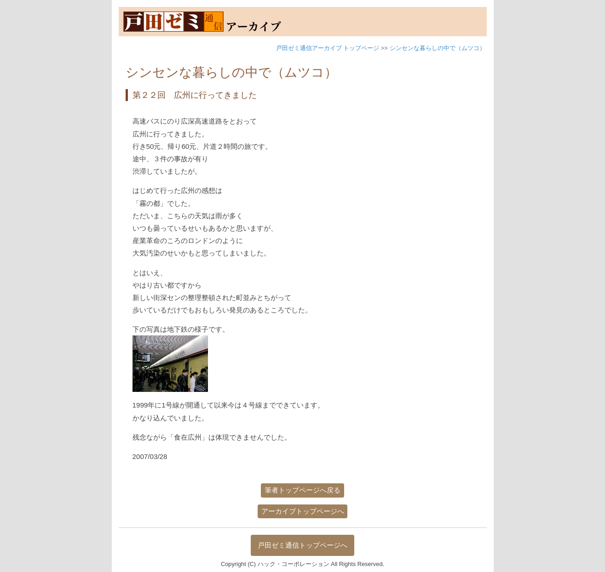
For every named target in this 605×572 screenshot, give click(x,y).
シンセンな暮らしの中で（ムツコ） (437, 48)
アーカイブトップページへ (302, 511)
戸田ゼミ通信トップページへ (302, 545)
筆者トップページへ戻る (302, 490)
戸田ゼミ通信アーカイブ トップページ (328, 48)
